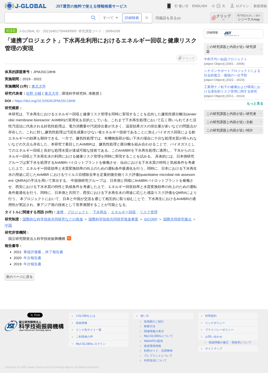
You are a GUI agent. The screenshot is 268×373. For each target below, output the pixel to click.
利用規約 (211, 315)
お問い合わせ (213, 336)
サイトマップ (213, 348)
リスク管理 (148, 212)
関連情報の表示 (154, 331)
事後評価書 (32, 252)
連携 (60, 212)
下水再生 (100, 212)
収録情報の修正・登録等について (230, 342)
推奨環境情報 (152, 346)
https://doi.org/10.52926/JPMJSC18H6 (45, 101)
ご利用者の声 (84, 336)
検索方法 (149, 326)
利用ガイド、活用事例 (158, 350)
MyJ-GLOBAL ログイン (91, 343)
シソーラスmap (249, 17)
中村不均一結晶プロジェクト (225, 59)
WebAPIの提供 (153, 341)
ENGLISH (199, 6)
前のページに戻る (19, 277)
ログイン (242, 6)
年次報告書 (32, 258)
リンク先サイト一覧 (89, 329)
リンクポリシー (215, 323)
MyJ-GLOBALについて (158, 336)
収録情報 (81, 323)
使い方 (184, 6)
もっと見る (255, 103)
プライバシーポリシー (219, 329)
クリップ (223, 17)
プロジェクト (78, 212)
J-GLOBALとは (85, 315)
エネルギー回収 (123, 212)
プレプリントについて (158, 355)
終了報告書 (54, 252)
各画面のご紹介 (154, 321)
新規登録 (260, 6)
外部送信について (155, 360)
